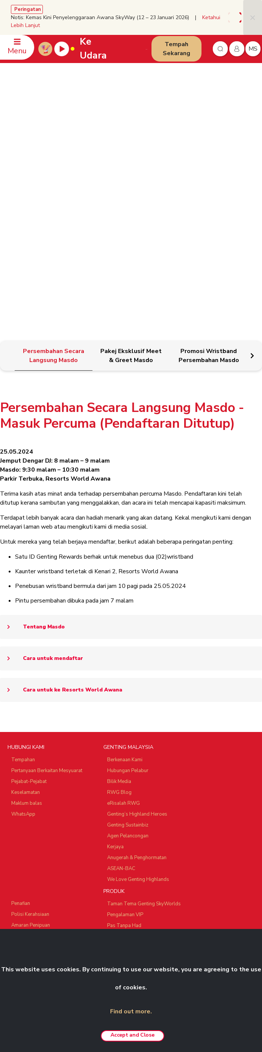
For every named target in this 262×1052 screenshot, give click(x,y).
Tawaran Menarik (126, 833)
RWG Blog (119, 612)
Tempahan (23, 580)
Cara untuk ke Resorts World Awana (61, 510)
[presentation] (230, 17)
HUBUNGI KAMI (26, 567)
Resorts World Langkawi (134, 789)
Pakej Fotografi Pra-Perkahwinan (143, 767)
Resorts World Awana (132, 800)
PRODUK (113, 711)
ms (252, 49)
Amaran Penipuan (30, 745)
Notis (17, 756)
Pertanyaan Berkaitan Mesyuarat (46, 591)
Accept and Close (132, 1034)
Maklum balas (26, 623)
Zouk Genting (26, 899)
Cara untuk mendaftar (41, 479)
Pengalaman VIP (125, 735)
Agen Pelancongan (127, 656)
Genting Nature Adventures (137, 811)
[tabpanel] (131, 365)
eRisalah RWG (123, 623)
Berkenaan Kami (124, 580)
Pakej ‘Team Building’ (130, 756)
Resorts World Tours (35, 857)
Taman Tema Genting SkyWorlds (144, 724)
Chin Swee (23, 868)
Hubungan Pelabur (127, 591)
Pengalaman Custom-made (137, 822)
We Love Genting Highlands (138, 699)
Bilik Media (119, 601)
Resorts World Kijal (129, 778)
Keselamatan (25, 612)
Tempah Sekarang (176, 48)
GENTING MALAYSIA (128, 567)
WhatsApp (23, 634)
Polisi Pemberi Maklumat (38, 778)
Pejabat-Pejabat (29, 601)
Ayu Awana (23, 909)
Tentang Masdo (32, 447)
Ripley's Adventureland (37, 920)
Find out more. (131, 1011)
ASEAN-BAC (121, 688)
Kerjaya (115, 667)
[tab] (53, 176)
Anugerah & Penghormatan (137, 678)
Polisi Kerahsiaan (30, 734)
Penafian (20, 723)
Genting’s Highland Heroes (137, 634)
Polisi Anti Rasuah (31, 767)
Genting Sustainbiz (127, 645)
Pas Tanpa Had (124, 745)
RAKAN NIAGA (25, 844)
